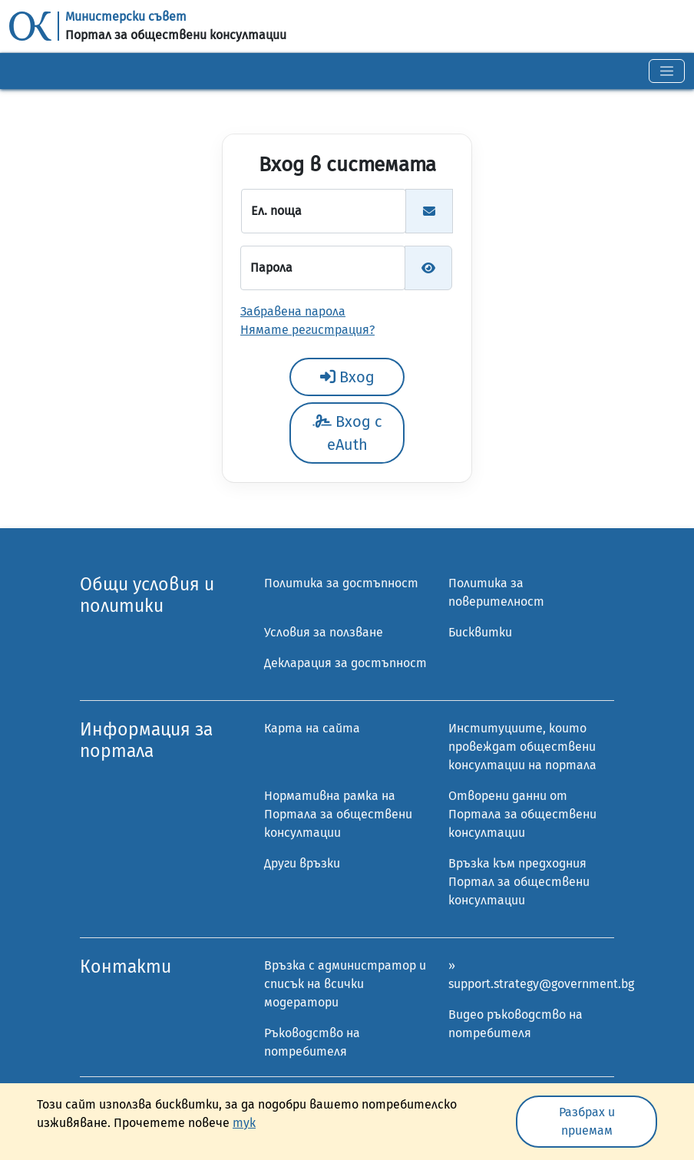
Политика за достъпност (341, 583)
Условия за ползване (323, 632)
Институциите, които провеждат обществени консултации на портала (522, 746)
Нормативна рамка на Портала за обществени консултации (338, 814)
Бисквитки (480, 632)
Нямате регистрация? (307, 329)
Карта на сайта (312, 728)
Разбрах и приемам (587, 1121)
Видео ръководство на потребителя (515, 1023)
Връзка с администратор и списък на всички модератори (345, 984)
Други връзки (302, 863)
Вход (347, 377)
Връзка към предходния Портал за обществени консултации (519, 881)
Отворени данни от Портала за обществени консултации (522, 814)
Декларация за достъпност (345, 663)
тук (244, 1122)
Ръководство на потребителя (312, 1042)
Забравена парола (292, 311)
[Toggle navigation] (667, 71)
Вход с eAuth (347, 433)
